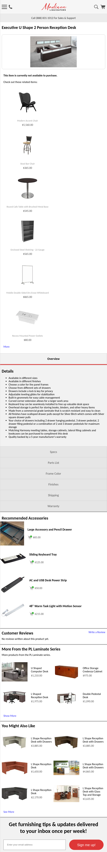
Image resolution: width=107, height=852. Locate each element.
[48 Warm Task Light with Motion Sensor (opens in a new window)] (13, 652)
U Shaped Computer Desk (39, 705)
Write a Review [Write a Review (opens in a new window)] (96, 667)
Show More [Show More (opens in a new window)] (9, 751)
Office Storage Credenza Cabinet (92, 705)
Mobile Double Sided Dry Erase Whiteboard (27, 328)
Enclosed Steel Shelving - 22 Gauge (28, 285)
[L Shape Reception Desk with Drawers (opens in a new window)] (15, 783)
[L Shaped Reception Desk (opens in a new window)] (15, 740)
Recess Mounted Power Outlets (27, 371)
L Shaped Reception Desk (39, 731)
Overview (53, 394)
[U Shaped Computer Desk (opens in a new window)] (15, 716)
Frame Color (53, 509)
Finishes (53, 520)
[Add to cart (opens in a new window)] (34, 572)
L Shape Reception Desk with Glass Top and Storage (93, 827)
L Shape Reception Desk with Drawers (41, 775)
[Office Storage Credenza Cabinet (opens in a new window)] (66, 714)
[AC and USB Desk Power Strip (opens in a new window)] (13, 627)
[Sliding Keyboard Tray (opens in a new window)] (13, 598)
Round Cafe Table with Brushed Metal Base (27, 242)
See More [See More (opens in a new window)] (8, 847)
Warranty (53, 542)
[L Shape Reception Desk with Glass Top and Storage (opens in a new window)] (66, 836)
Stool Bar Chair (27, 199)
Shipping (53, 531)
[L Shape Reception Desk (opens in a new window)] (15, 809)
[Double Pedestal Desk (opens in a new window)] (66, 741)
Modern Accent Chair (27, 156)
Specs (53, 487)
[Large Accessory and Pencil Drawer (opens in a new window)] (12, 580)
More (6, 382)
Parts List (53, 498)
